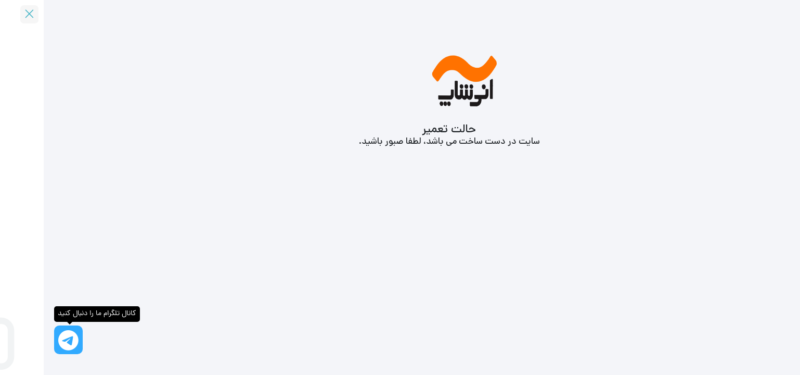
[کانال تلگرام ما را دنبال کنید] (24, 340)
